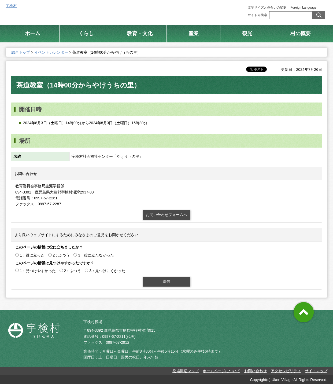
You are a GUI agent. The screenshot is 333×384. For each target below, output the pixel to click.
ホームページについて (221, 371)
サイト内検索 (257, 15)
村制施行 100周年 (222, 10)
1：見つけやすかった (38, 271)
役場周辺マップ (185, 371)
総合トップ (182, 10)
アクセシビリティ (286, 371)
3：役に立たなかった (96, 255)
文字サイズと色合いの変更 (267, 7)
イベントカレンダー (51, 52)
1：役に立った (32, 255)
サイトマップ (316, 371)
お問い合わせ (255, 371)
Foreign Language (303, 7)
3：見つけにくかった (107, 271)
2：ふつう (61, 255)
